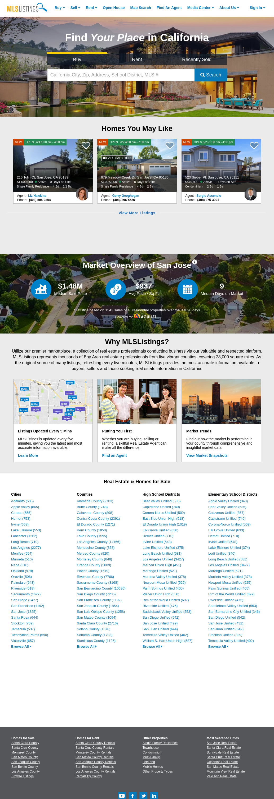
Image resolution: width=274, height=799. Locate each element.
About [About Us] (227, 8)
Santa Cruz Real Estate (223, 757)
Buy (58, 8)
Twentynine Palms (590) (29, 635)
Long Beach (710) (24, 542)
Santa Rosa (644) (24, 617)
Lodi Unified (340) (222, 553)
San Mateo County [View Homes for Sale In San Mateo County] (24, 757)
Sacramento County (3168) (97, 583)
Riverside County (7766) (95, 577)
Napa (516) (19, 565)
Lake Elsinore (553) (26, 530)
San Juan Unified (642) (226, 629)
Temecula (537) (23, 629)
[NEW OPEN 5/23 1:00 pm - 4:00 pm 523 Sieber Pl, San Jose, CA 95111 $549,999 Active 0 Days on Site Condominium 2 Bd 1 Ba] (221, 165)
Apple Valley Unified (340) (228, 501)
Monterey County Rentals (93, 752)
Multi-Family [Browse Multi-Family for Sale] (151, 757)
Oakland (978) (22, 571)
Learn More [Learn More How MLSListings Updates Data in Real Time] (28, 455)
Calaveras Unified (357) (226, 513)
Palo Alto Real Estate (222, 776)
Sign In (256, 8)
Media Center (199, 8)
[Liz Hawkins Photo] (82, 191)
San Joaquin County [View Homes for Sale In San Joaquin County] (25, 762)
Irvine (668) (20, 524)
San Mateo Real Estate (223, 767)
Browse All (21, 647)
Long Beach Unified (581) (162, 553)
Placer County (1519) (93, 571)
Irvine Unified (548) (157, 542)
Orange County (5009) (94, 565)
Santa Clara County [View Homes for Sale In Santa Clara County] (25, 743)
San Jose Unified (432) (225, 623)
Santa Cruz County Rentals (95, 748)
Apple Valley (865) (25, 507)
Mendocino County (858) (95, 548)
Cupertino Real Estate (222, 762)
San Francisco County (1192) (99, 600)
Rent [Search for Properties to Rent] (137, 59)
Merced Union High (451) (162, 565)
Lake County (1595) (92, 536)
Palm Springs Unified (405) (163, 588)
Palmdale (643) (22, 583)
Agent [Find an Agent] (169, 8)
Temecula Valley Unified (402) (165, 635)
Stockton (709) (22, 623)
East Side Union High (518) (163, 519)
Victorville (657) (23, 641)
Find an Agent (114, 455)
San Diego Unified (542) (161, 617)
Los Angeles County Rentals (96, 771)
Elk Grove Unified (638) (160, 530)
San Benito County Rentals (95, 767)
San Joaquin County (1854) (98, 606)
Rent (90, 8)
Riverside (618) (22, 588)
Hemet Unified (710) (158, 536)
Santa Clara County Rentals (95, 743)
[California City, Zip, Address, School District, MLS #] (121, 75)
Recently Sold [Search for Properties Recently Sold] (196, 59)
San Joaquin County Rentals (96, 762)
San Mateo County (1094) (96, 617)
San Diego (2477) (24, 600)
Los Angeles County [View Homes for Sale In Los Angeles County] (25, 771)
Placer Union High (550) (161, 594)
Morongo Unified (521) (160, 571)
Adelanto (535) (22, 501)
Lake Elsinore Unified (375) (163, 548)
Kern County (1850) (92, 530)
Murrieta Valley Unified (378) (164, 577)
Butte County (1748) (92, 507)
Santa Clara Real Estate (224, 748)
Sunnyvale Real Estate (223, 752)
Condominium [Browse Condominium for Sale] (152, 752)
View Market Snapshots (207, 455)
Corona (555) (21, 513)
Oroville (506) (21, 577)
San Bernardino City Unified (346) (234, 612)
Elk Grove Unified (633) (226, 530)
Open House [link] (114, 8)
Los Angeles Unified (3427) (163, 559)
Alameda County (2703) (95, 501)
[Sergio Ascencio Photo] (250, 191)
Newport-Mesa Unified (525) (164, 583)
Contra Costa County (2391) (98, 519)
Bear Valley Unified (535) (162, 501)
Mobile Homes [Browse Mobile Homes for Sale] (153, 767)
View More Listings (136, 213)
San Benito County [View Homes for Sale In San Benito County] (24, 767)
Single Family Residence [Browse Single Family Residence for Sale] (160, 743)
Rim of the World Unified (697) (166, 600)
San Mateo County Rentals (94, 757)
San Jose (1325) (23, 612)
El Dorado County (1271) (96, 524)
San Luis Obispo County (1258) (101, 612)
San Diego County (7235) (96, 594)
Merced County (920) (93, 553)
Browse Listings (22, 776)
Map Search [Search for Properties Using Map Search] (140, 8)
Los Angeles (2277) (26, 548)
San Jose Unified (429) (160, 623)
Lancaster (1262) (24, 536)
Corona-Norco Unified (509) (164, 513)
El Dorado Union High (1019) (165, 524)
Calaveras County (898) (95, 513)
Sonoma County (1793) (94, 635)
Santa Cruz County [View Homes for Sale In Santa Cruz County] (24, 748)
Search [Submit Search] (210, 74)
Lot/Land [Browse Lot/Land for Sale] (149, 762)
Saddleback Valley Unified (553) (167, 612)
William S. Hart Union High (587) (167, 641)
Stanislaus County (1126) (96, 641)
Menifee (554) (21, 553)
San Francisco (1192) (27, 606)
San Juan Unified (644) (160, 629)
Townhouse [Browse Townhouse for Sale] (151, 748)
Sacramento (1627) (26, 594)
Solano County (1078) (93, 629)
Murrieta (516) (22, 559)
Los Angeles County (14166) (98, 542)
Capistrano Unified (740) (161, 507)
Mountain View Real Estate (226, 771)
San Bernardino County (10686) (101, 588)
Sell (73, 8)
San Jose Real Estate (222, 743)
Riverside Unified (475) (160, 606)
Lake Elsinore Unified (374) (229, 548)
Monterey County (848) (94, 559)
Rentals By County (89, 776)
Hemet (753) (20, 519)
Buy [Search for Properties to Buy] (77, 59)
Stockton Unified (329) (225, 635)
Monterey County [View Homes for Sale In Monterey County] (23, 752)
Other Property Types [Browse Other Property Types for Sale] (158, 771)
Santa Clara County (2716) (97, 623)
